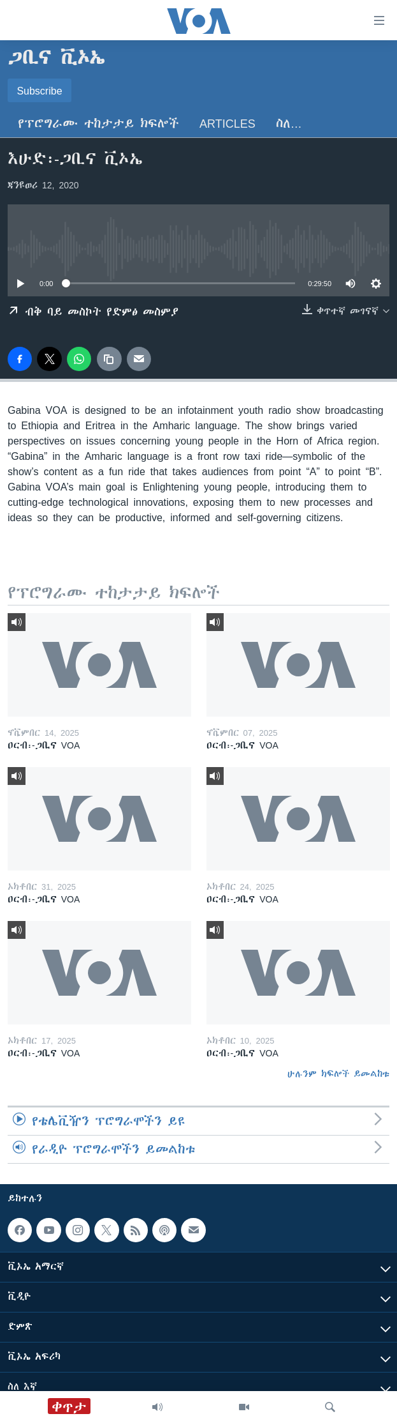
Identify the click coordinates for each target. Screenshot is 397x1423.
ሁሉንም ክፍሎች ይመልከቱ (338, 1074)
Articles (227, 123)
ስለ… (289, 123)
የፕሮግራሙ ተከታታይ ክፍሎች (98, 123)
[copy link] (109, 359)
